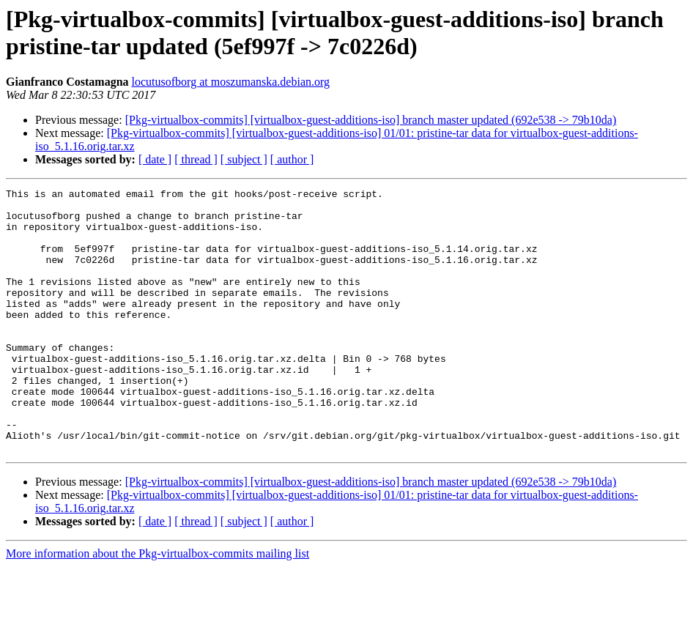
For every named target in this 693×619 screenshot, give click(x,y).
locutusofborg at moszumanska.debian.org (231, 81)
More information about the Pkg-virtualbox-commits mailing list (157, 606)
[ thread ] (196, 159)
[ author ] (292, 159)
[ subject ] (243, 159)
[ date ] (154, 159)
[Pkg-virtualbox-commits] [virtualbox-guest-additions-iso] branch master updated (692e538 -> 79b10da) (371, 120)
